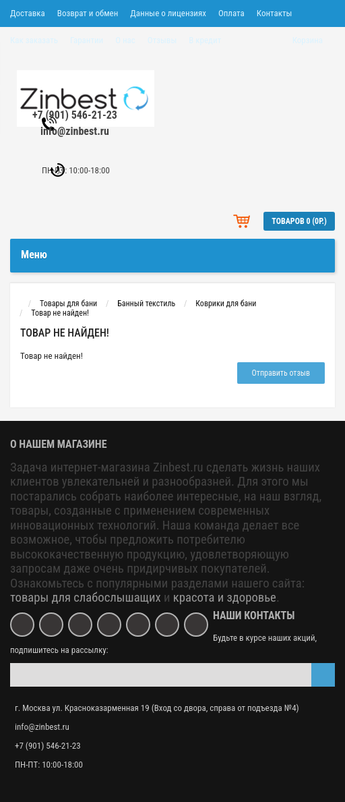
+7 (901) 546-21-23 (74, 115)
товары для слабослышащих (85, 597)
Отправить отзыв (281, 373)
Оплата (231, 13)
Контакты (274, 13)
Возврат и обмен (87, 13)
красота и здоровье (224, 597)
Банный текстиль (146, 303)
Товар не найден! (60, 313)
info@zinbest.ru (74, 131)
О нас (125, 40)
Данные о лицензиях (168, 13)
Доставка (27, 13)
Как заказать (34, 40)
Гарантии (86, 40)
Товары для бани (68, 303)
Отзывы (162, 40)
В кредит (205, 40)
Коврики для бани (225, 303)
